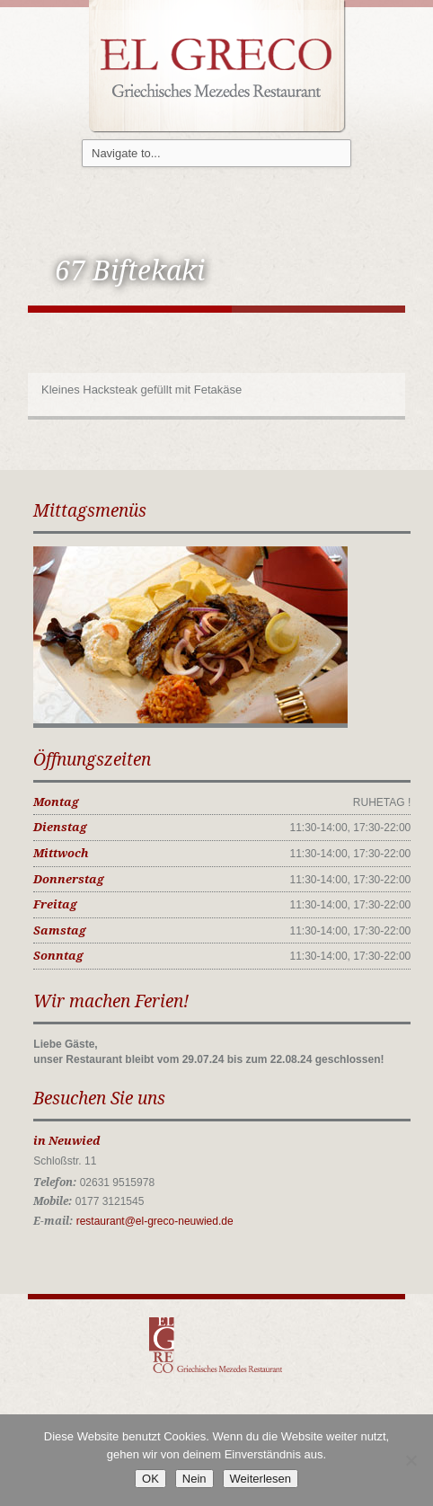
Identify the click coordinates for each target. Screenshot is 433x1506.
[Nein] (411, 1460)
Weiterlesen (260, 1478)
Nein (194, 1478)
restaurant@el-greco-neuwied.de (155, 1221)
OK (150, 1478)
